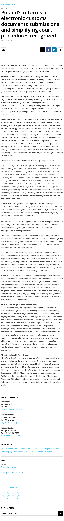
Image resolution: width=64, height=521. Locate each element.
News (14, 4)
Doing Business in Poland (13, 472)
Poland (3, 484)
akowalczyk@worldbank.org (12, 409)
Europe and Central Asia (10, 487)
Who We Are (5, 4)
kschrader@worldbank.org (11, 435)
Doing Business (8, 467)
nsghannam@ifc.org (9, 422)
